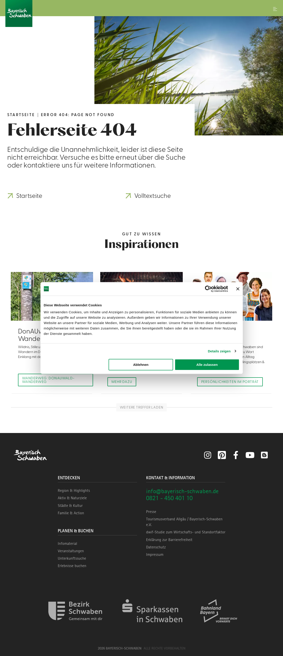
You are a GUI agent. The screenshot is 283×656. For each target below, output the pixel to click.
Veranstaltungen (71, 551)
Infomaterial (67, 543)
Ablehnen (140, 365)
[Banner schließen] (237, 288)
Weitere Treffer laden (141, 407)
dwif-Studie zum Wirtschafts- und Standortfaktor (185, 532)
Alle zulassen (207, 365)
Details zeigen (219, 351)
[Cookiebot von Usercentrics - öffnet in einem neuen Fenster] (208, 288)
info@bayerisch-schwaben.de (182, 491)
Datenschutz (156, 547)
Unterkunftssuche (72, 558)
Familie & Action (71, 513)
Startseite (21, 115)
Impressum (154, 554)
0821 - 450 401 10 (169, 498)
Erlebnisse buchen (72, 565)
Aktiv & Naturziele (72, 498)
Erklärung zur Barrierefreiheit (169, 539)
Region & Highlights (74, 490)
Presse (151, 511)
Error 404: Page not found (77, 115)
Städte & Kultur (70, 505)
